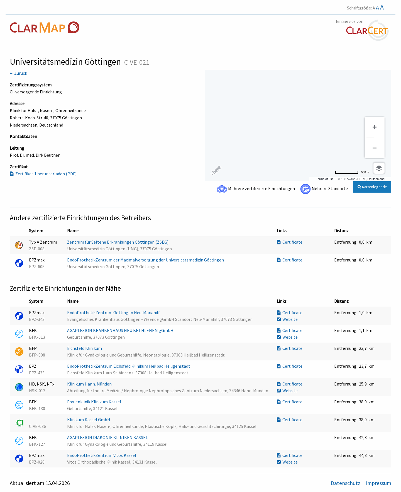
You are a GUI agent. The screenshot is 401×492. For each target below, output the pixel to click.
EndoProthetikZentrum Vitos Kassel (102, 455)
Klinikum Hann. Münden (90, 384)
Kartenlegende (372, 186)
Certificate (289, 242)
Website (287, 319)
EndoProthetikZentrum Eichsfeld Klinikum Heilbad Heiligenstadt (129, 366)
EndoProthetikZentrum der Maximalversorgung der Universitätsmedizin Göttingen (146, 260)
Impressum (378, 483)
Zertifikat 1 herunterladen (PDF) (43, 173)
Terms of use (325, 179)
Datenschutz (346, 483)
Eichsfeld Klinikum (85, 348)
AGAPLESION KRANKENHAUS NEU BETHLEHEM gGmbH (120, 330)
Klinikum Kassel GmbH (89, 419)
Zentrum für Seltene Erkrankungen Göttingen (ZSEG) (118, 242)
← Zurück (18, 73)
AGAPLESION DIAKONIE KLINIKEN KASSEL (108, 437)
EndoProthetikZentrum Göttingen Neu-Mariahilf (114, 312)
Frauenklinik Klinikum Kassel (94, 401)
